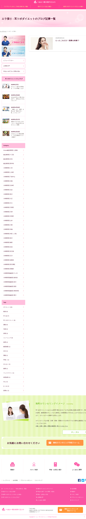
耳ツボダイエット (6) (9, 320)
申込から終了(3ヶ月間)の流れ (11, 71)
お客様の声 (6, 66)
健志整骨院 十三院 (8, 154)
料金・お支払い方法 (42, 494)
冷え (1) (5, 381)
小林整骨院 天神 (8, 211)
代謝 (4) (5, 329)
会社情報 (15, 480)
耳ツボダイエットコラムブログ (13, 79)
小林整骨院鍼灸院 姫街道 (10, 277)
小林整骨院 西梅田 (8, 268)
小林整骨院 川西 (8, 225)
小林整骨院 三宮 (8, 168)
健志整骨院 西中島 (8, 163)
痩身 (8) (5, 311)
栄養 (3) (5, 333)
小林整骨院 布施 (8, 229)
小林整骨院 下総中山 (9, 176)
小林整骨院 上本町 (8, 172)
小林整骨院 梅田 (8, 242)
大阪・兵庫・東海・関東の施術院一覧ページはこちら (52, 426)
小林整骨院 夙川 (8, 194)
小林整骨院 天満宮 (8, 207)
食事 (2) (5, 342)
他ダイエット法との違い (9, 491)
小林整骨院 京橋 (8, 181)
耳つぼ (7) (6, 316)
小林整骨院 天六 (8, 203)
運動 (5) (5, 324)
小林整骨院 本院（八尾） (10, 233)
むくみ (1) (6, 386)
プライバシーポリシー (26, 480)
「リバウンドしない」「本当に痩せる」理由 (14, 488)
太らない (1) (6, 364)
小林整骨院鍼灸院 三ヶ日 (10, 273)
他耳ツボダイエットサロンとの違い (12, 494)
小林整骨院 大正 (8, 198)
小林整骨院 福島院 (8, 260)
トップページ (3, 31)
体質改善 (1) (6, 377)
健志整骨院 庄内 (8, 159)
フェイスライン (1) (8, 373)
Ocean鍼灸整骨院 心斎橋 (10, 150)
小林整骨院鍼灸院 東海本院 (11, 290)
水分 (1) (5, 351)
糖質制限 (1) (6, 346)
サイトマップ (38, 480)
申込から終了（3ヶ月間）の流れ (46, 491)
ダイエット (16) (7, 307)
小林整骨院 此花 (8, 247)
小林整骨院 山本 (8, 220)
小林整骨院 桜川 (8, 238)
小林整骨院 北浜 (8, 189)
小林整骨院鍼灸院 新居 (9, 286)
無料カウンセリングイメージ (45, 488)
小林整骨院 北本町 (8, 185)
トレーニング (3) (8, 337)
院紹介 (12, 466)
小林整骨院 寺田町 (8, 216)
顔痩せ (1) (6, 390)
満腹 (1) (5, 355)
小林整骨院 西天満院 (9, 264)
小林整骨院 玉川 (8, 255)
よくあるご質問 (41, 500)
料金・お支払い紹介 (55, 466)
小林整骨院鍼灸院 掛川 (9, 282)
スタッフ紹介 (34, 466)
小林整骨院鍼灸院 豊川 (9, 295)
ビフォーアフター (8, 60)
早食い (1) (6, 359)
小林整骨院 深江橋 (8, 251)
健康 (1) (5, 368)
